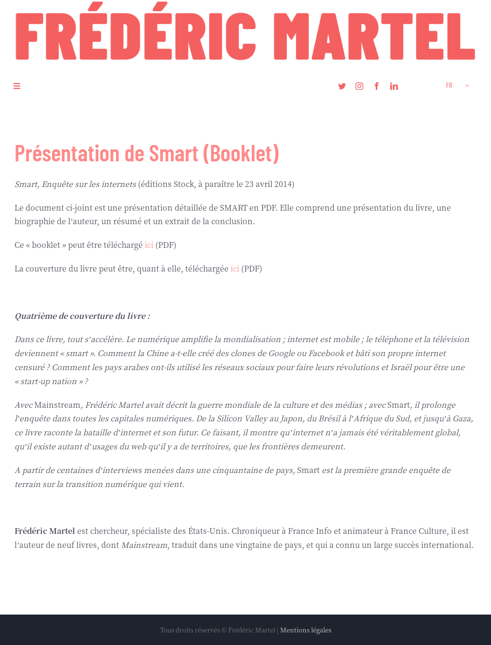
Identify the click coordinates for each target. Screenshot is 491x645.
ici (149, 244)
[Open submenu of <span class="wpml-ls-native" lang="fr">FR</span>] (467, 85)
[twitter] (342, 86)
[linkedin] (394, 86)
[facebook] (377, 86)
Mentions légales (305, 629)
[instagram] (359, 86)
